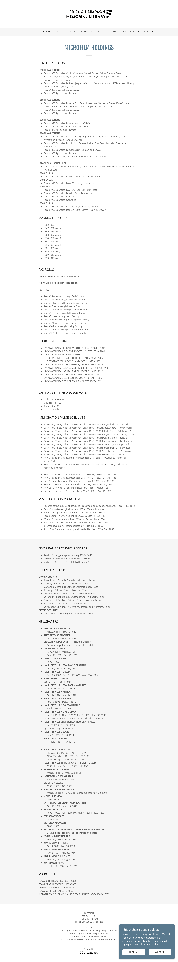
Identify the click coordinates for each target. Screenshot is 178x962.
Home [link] (28, 31)
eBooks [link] (113, 31)
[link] (89, 13)
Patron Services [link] (66, 31)
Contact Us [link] (43, 31)
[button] (131, 31)
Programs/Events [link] (92, 31)
